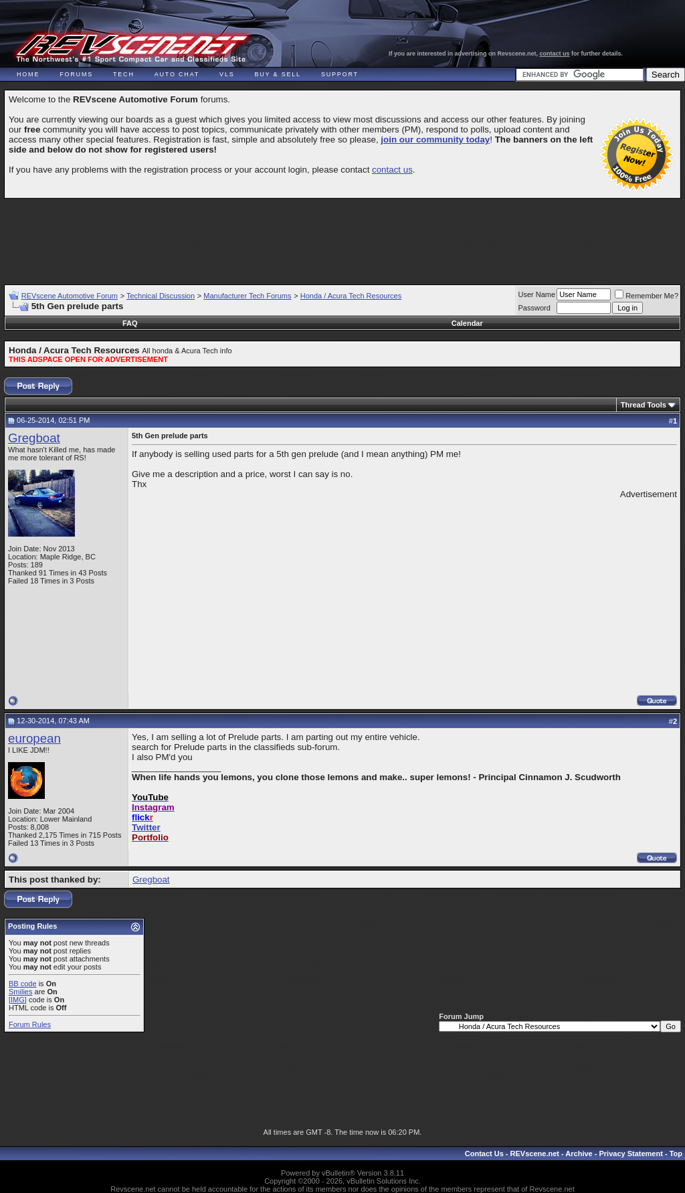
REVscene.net (534, 1154)
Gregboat (34, 438)
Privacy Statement (630, 1154)
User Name (537, 294)
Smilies (20, 992)
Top (676, 1154)
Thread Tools (643, 405)
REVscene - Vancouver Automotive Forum (131, 48)
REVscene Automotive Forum (69, 296)
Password (534, 308)
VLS (226, 74)
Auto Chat (177, 74)
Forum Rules (30, 1024)
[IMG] (18, 1000)
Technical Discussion (160, 296)
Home (28, 74)
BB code (23, 984)
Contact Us (484, 1154)
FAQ (130, 323)
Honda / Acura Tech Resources (350, 296)
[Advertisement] (342, 235)
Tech (123, 74)
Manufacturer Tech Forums (247, 296)
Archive (578, 1154)
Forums (76, 74)
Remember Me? (646, 296)
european (34, 738)
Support (340, 74)
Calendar (467, 323)
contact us (555, 53)
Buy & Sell (278, 74)
